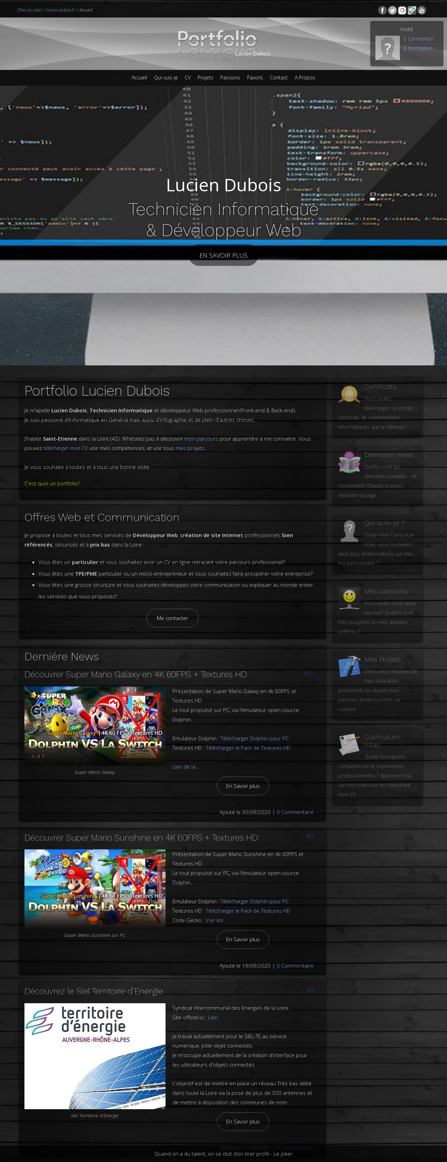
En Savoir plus (243, 778)
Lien (213, 1010)
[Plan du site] (30, 10)
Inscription (420, 47)
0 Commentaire (295, 804)
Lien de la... (186, 759)
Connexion (420, 38)
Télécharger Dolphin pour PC (255, 731)
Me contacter (172, 617)
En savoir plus (223, 255)
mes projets (190, 447)
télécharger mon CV (65, 447)
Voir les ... (217, 913)
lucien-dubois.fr (60, 10)
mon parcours (201, 438)
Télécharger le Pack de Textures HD (248, 740)
